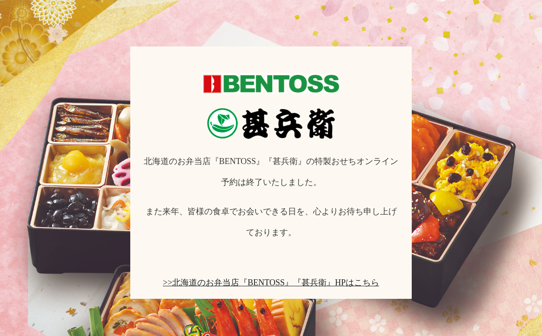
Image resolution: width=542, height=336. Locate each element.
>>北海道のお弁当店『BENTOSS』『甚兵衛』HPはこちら (271, 282)
